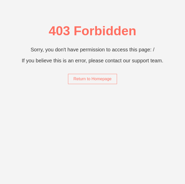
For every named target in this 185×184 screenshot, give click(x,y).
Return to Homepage (92, 79)
